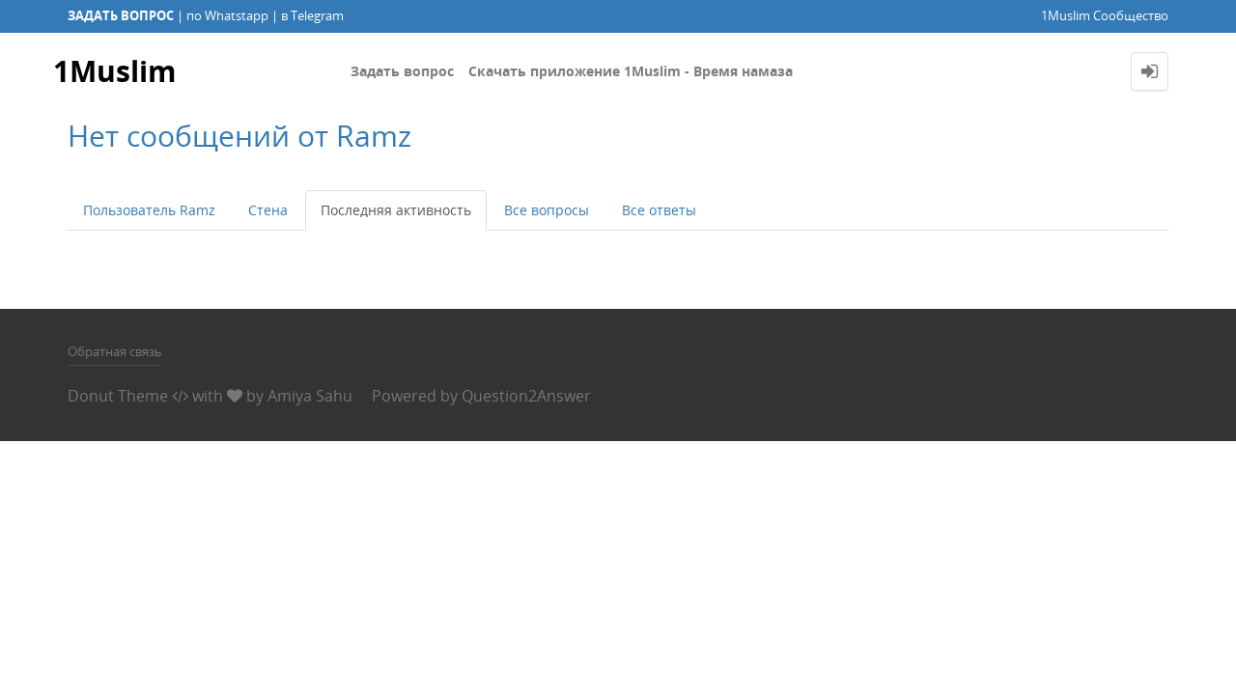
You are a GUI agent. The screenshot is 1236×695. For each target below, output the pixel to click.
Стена (268, 210)
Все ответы (659, 210)
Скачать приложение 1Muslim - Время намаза (630, 71)
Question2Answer (526, 395)
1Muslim (114, 71)
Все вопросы (546, 210)
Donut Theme (118, 395)
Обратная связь (115, 351)
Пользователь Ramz (149, 210)
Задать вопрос (402, 71)
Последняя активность (396, 210)
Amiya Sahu (309, 395)
